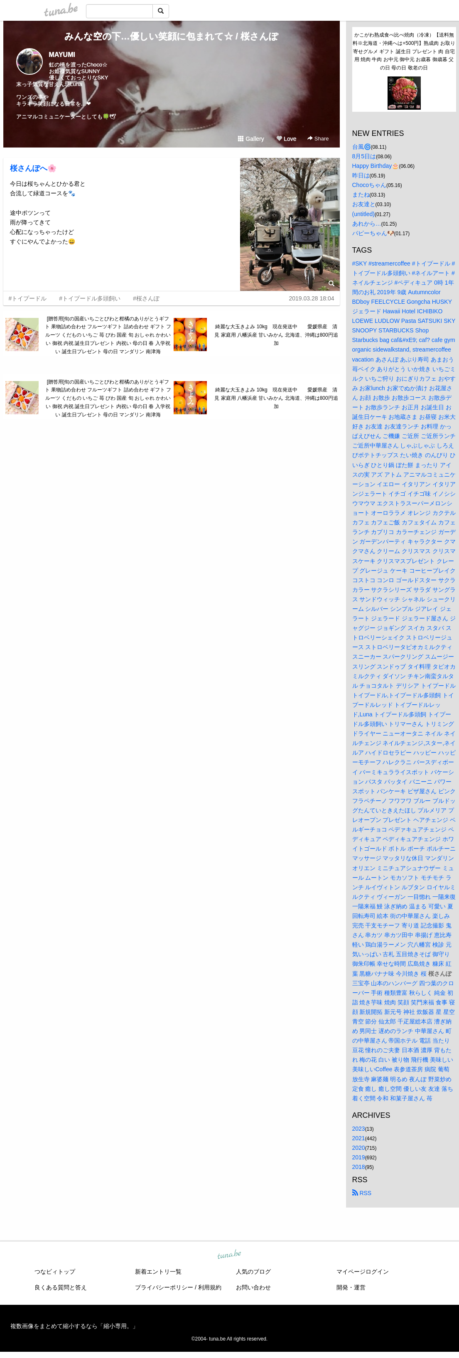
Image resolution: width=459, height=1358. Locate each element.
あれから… (366, 223)
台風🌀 (361, 146)
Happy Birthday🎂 (375, 165)
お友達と (364, 204)
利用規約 (209, 1287)
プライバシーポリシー (164, 1287)
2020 (358, 1147)
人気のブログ (253, 1271)
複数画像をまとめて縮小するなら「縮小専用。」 (74, 1326)
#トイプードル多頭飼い (89, 298)
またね (361, 194)
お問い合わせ (253, 1287)
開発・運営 (351, 1287)
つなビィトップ (54, 1271)
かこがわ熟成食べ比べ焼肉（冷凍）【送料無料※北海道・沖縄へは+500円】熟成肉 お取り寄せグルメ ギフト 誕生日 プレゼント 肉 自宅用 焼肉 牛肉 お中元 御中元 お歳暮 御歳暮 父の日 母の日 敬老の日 (404, 51)
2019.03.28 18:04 (311, 298)
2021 (358, 1138)
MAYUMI (62, 54)
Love (286, 138)
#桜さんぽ (146, 298)
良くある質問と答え (60, 1287)
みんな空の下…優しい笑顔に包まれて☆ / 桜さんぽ (171, 36)
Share (318, 138)
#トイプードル (28, 298)
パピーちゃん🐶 (373, 233)
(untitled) (363, 214)
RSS (362, 1193)
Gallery (251, 138)
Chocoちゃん (369, 185)
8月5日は (364, 156)
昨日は (361, 175)
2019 (358, 1157)
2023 (358, 1128)
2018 (358, 1167)
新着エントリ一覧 (158, 1271)
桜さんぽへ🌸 (33, 168)
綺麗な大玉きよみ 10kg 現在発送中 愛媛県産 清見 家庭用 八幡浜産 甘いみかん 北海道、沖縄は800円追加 (276, 335)
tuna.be (229, 1254)
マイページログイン (362, 1271)
